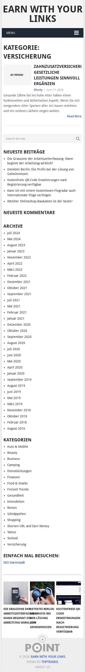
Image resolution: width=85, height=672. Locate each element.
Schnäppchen (16, 514)
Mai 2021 (14, 306)
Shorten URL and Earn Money (28, 526)
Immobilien (15, 501)
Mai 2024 (14, 239)
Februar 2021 (17, 312)
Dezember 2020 (19, 324)
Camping (13, 465)
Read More (74, 116)
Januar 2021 (15, 318)
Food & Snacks (17, 483)
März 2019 (14, 404)
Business (13, 459)
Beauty (12, 452)
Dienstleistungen (19, 471)
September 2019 (19, 379)
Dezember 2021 (19, 282)
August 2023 (16, 245)
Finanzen (13, 477)
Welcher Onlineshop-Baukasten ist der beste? (40, 201)
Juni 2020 (14, 355)
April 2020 (14, 367)
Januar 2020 (15, 373)
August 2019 (16, 385)
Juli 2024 (13, 233)
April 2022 (14, 263)
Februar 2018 (17, 422)
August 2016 (16, 428)
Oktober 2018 (17, 416)
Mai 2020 (14, 361)
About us (42, 667)
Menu (10, 33)
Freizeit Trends (18, 489)
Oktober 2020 (17, 330)
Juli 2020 (13, 349)
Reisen (12, 507)
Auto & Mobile (17, 446)
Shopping (13, 520)
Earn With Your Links (43, 14)
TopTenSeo (49, 662)
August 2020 (16, 343)
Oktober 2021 (17, 288)
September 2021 (19, 294)
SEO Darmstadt (14, 562)
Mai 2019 (14, 398)
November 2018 (19, 410)
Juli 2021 (13, 300)
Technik (12, 538)
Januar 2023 (15, 251)
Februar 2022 (17, 275)
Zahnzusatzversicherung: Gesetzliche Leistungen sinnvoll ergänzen (58, 75)
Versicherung (16, 544)
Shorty (38, 89)
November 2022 (19, 257)
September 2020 (19, 337)
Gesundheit (15, 495)
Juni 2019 (14, 392)
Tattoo (11, 532)
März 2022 (14, 269)
